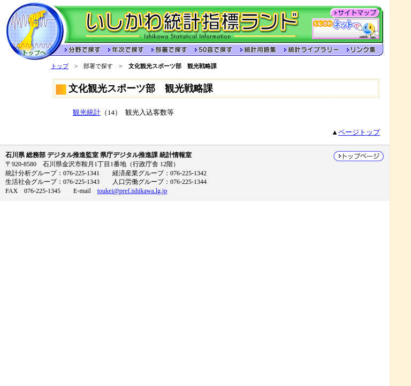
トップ (59, 66)
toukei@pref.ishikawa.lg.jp (132, 191)
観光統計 (87, 112)
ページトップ (359, 132)
